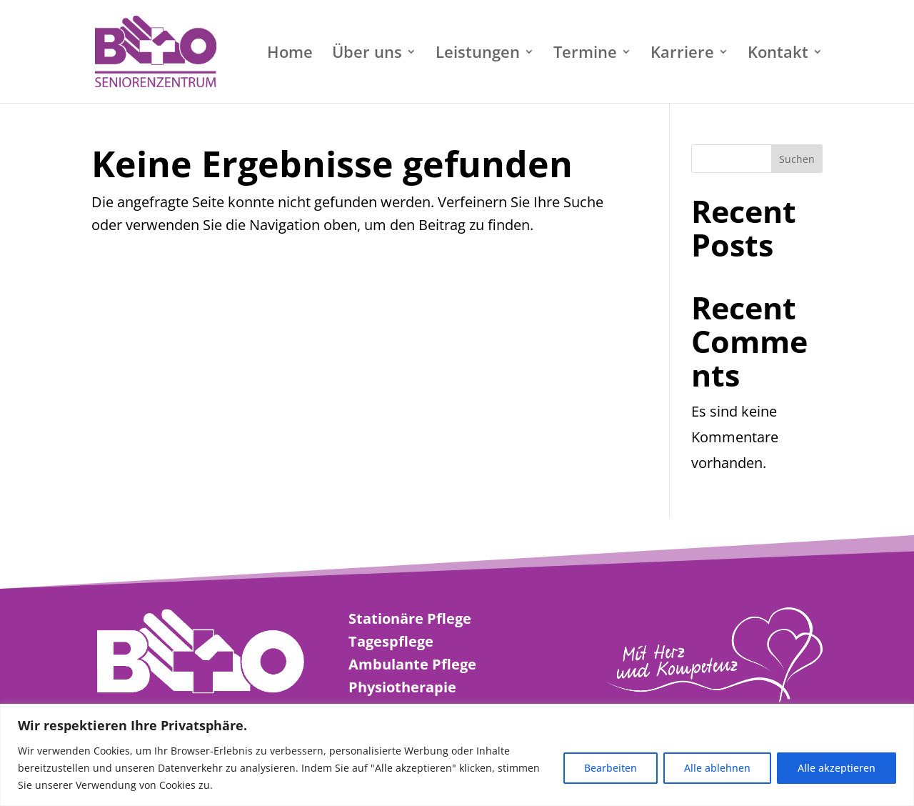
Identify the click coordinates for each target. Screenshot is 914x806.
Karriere (682, 54)
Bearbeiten (610, 768)
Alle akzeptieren (836, 768)
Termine (585, 54)
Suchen (797, 159)
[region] (457, 755)
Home (290, 54)
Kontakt (778, 54)
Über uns (367, 54)
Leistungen (478, 54)
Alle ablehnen (717, 768)
